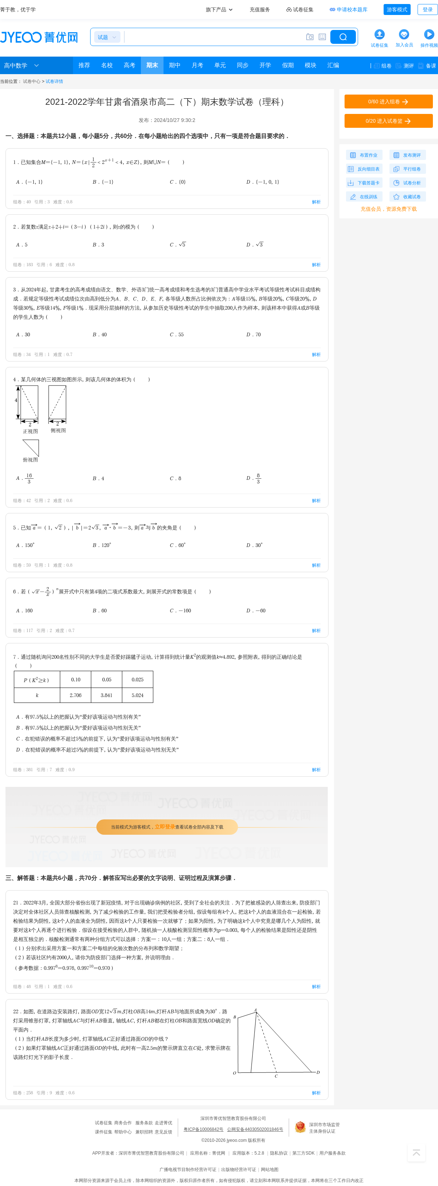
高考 (129, 65)
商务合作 (123, 1122)
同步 (243, 65)
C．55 (177, 334)
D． (255, 244)
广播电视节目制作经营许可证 (188, 1169)
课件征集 (103, 1132)
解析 (316, 201)
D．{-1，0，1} (263, 182)
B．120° (102, 545)
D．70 (253, 334)
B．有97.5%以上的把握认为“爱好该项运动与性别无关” (78, 727)
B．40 (100, 334)
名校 (107, 65)
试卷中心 (32, 81)
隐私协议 (279, 1153)
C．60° (178, 545)
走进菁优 (163, 1122)
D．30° (254, 545)
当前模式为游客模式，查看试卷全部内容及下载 (167, 827)
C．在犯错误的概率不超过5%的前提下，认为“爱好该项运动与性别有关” (97, 738)
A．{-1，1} (29, 182)
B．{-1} (103, 182)
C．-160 (180, 610)
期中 (175, 65)
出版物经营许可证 (238, 1169)
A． (25, 478)
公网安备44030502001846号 (255, 1129)
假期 (288, 65)
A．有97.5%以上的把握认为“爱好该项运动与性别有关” (78, 716)
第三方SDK (303, 1153)
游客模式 (397, 9)
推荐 (84, 65)
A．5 (21, 244)
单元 (220, 65)
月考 (197, 65)
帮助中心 (123, 1132)
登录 (428, 9)
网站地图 (269, 1169)
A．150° (25, 545)
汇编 (333, 65)
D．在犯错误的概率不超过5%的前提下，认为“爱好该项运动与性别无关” (97, 749)
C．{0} (178, 182)
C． (178, 244)
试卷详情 (54, 81)
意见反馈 (163, 1132)
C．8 (175, 478)
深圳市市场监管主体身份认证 (324, 1128)
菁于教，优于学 (18, 9)
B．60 (100, 610)
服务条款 (144, 1122)
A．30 (23, 334)
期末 (152, 65)
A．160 (24, 610)
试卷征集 (103, 1122)
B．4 (98, 478)
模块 (310, 65)
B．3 (98, 244)
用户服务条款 (332, 1153)
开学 (265, 65)
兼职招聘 (144, 1132)
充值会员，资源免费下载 (389, 209)
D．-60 (255, 610)
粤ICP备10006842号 (203, 1129)
